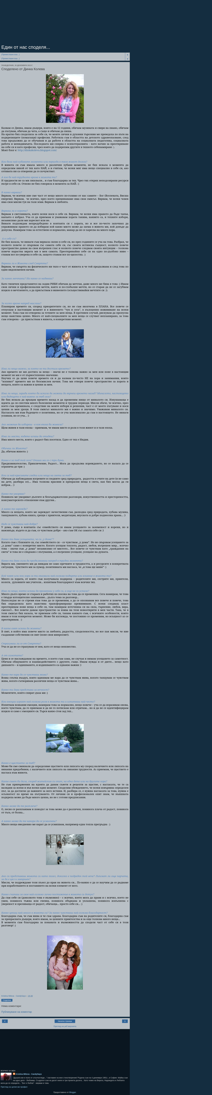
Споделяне (7, 1000)
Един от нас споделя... (25, 47)
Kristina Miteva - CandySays (29, 1074)
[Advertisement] (65, 23)
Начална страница (65, 1021)
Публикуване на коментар (16, 1011)
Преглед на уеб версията (65, 1026)
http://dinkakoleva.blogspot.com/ (37, 150)
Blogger (72, 1092)
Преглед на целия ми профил (14, 1087)
